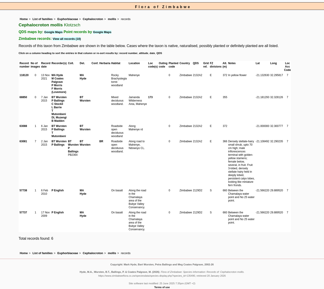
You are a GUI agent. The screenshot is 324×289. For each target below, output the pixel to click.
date (152, 53)
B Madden (58, 120)
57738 (23, 190)
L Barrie (57, 107)
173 (150, 97)
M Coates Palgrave (57, 80)
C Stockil (57, 104)
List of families (42, 19)
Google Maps (53, 32)
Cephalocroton (93, 19)
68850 (23, 97)
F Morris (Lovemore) (59, 90)
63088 (23, 126)
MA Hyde (57, 75)
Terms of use (162, 287)
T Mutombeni (59, 112)
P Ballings (58, 100)
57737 (23, 212)
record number (128, 53)
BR (101, 141)
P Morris (57, 85)
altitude (143, 53)
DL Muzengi (59, 117)
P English (58, 190)
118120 (24, 75)
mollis (112, 19)
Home (24, 19)
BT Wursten (59, 97)
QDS (159, 53)
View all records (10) (67, 39)
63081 (23, 141)
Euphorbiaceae (67, 19)
